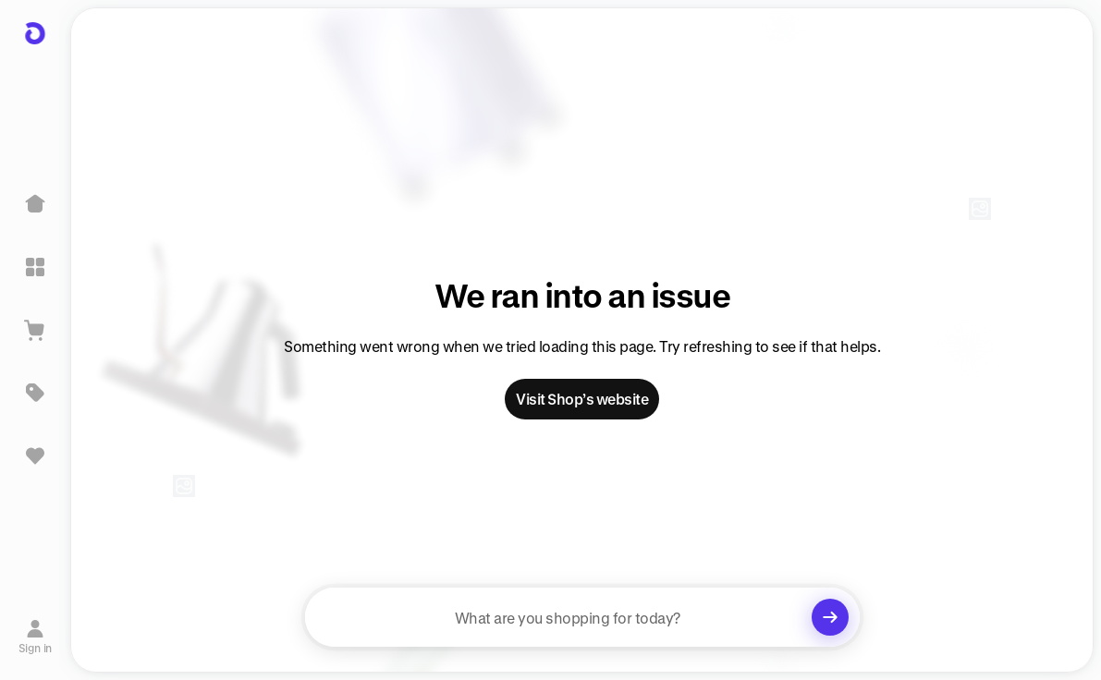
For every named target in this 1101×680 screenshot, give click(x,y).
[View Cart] (35, 330)
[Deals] (35, 392)
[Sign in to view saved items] (35, 455)
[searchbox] (582, 617)
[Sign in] (35, 637)
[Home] (35, 204)
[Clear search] (830, 617)
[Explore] (35, 267)
